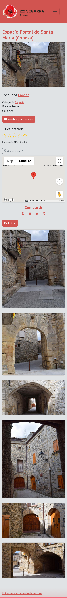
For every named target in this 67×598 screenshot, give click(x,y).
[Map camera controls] (59, 181)
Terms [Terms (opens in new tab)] (61, 201)
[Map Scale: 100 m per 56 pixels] (48, 201)
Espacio (19, 102)
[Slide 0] (17, 82)
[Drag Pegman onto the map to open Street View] (59, 194)
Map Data (34, 201)
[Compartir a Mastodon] (37, 213)
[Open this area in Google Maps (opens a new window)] (9, 200)
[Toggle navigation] (55, 11)
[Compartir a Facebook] (23, 213)
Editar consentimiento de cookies (22, 593)
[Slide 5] (49, 82)
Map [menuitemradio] (10, 161)
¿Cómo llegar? (13, 151)
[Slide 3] (36, 82)
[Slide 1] (24, 82)
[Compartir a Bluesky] (30, 213)
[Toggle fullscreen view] (59, 161)
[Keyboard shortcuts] (26, 201)
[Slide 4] (43, 82)
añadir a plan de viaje (18, 119)
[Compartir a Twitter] (44, 213)
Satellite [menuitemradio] (25, 161)
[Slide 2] (30, 82)
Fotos (9, 223)
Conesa (23, 95)
